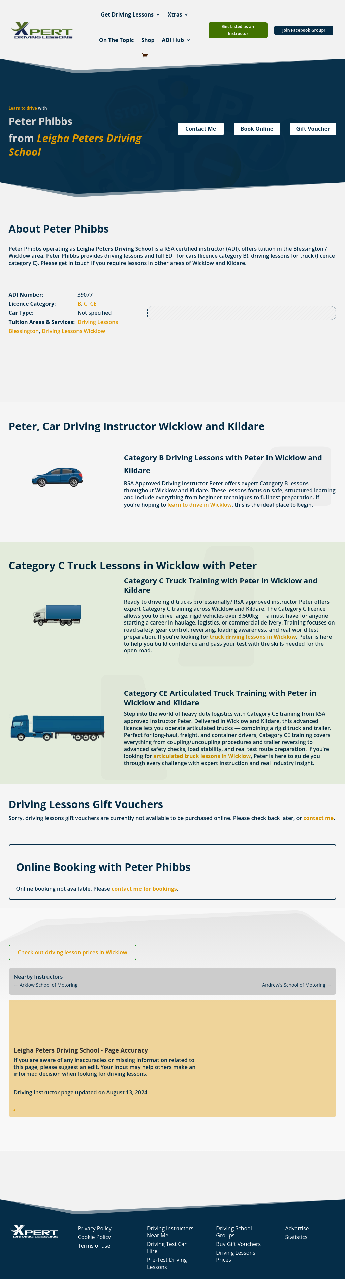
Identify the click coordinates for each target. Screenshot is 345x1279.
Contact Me (200, 128)
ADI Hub (173, 40)
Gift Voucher (313, 128)
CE (93, 303)
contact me (318, 818)
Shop (147, 40)
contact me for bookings (144, 888)
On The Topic (116, 40)
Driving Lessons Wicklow (73, 331)
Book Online (257, 128)
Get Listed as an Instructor (238, 30)
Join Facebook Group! (303, 30)
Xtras (175, 14)
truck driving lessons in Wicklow (253, 636)
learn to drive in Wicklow (199, 504)
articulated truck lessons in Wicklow (202, 756)
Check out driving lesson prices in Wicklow (72, 952)
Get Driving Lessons (127, 14)
